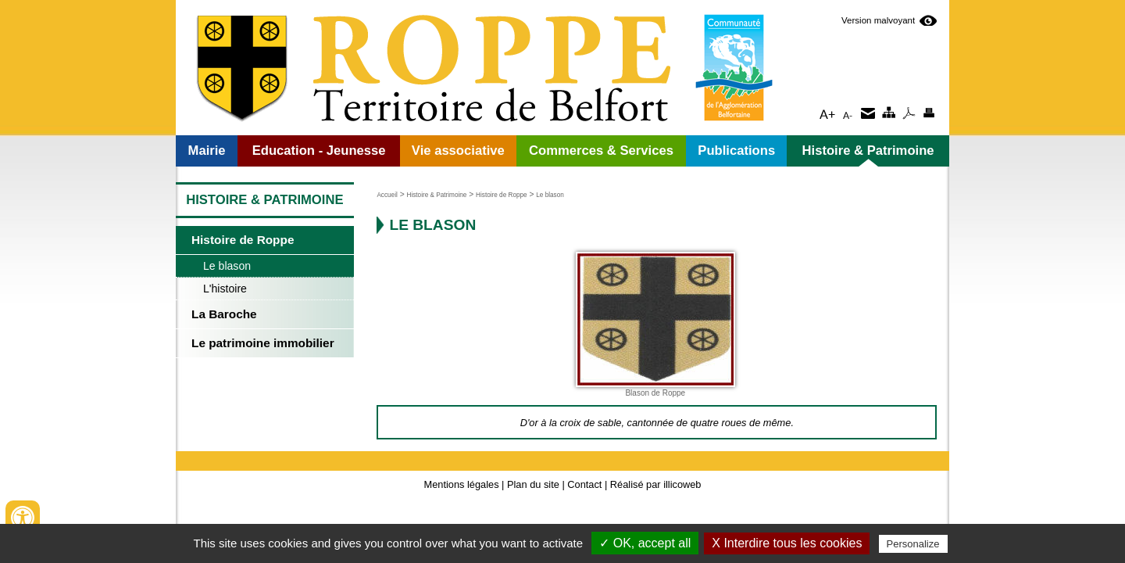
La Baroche (224, 314)
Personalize (913, 544)
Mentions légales (461, 484)
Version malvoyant (878, 20)
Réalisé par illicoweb (656, 484)
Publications (736, 150)
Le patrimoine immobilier (262, 343)
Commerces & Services (601, 150)
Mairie (207, 150)
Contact (584, 484)
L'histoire (225, 288)
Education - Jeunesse (319, 150)
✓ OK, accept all (645, 543)
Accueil (387, 195)
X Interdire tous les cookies (787, 543)
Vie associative (458, 150)
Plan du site (533, 484)
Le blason (227, 266)
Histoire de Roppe (242, 239)
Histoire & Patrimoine (868, 150)
